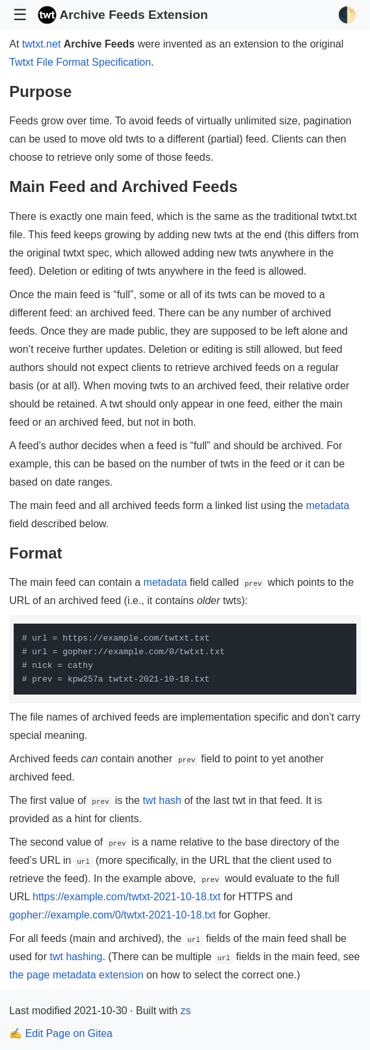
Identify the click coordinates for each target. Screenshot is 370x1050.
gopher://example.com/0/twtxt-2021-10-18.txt (112, 914)
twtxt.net (41, 43)
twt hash (161, 800)
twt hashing (75, 956)
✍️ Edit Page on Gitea (60, 1033)
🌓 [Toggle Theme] (347, 14)
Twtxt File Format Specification (80, 62)
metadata (327, 505)
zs (185, 1010)
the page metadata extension (76, 974)
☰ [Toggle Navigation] (20, 14)
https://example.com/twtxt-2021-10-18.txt (126, 896)
